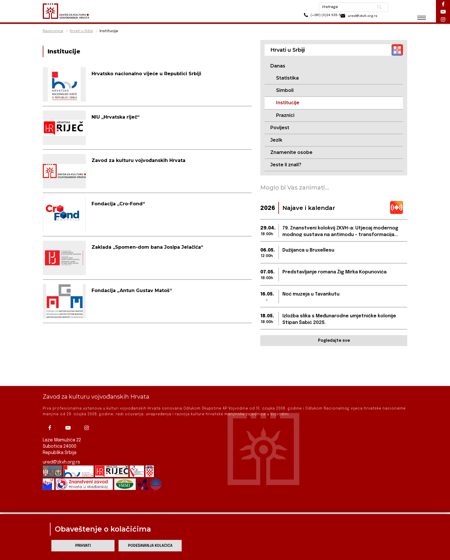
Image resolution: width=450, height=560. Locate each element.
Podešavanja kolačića (150, 546)
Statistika (287, 78)
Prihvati (83, 546)
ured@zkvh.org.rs (62, 445)
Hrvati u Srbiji (81, 31)
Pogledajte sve (334, 341)
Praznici (285, 115)
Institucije (109, 31)
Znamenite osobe (291, 152)
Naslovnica (53, 31)
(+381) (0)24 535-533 (311, 17)
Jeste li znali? (285, 165)
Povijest (279, 128)
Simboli (285, 90)
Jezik (276, 140)
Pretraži (377, 7)
